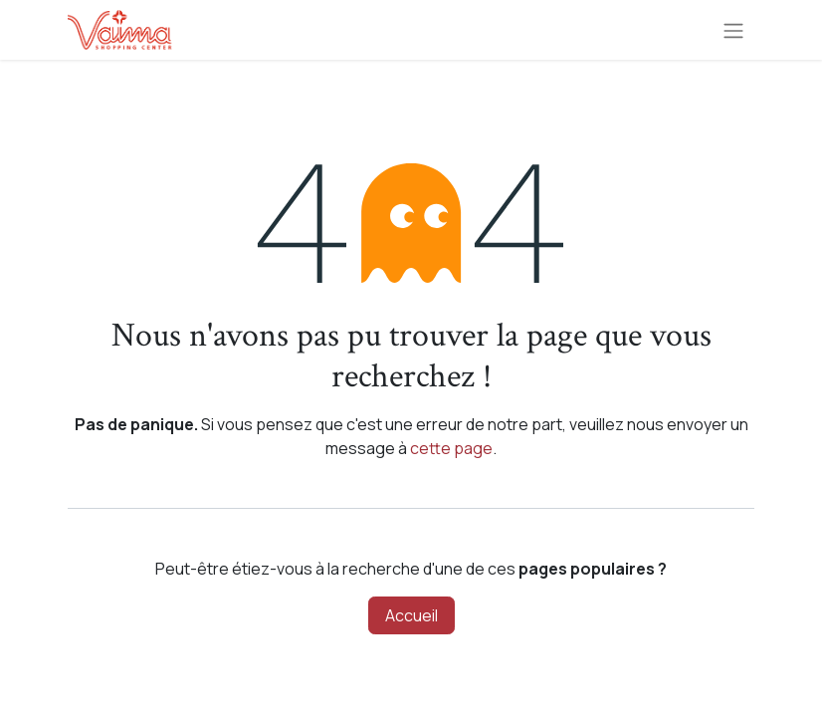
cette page (451, 448)
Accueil (411, 615)
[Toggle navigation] (733, 30)
